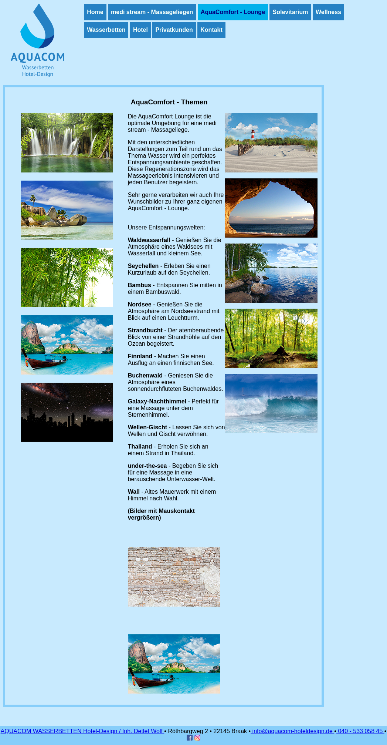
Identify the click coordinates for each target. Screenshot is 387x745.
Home (95, 12)
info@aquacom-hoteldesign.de (292, 731)
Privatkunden (174, 30)
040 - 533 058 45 (360, 731)
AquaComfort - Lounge (233, 12)
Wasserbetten (106, 30)
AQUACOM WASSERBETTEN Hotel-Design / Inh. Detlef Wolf (82, 731)
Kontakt (211, 30)
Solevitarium (290, 12)
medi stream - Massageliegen (152, 12)
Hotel (140, 30)
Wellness (328, 12)
